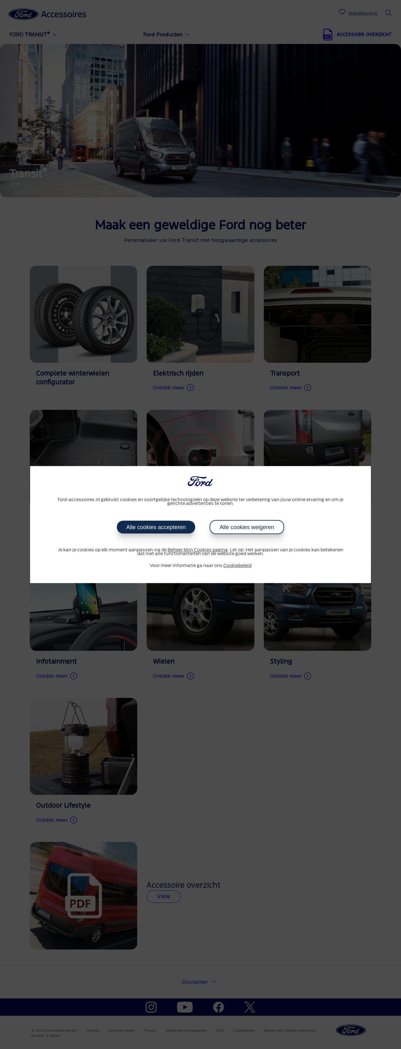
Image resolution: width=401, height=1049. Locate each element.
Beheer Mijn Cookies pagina (198, 550)
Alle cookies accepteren (156, 527)
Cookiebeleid (237, 566)
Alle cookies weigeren (247, 527)
